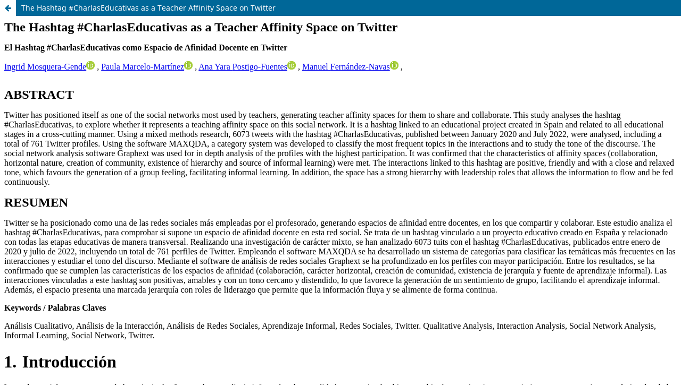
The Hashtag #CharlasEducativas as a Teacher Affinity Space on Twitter (148, 8)
